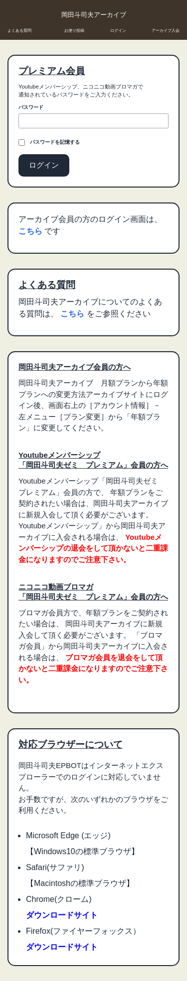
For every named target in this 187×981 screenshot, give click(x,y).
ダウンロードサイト (62, 915)
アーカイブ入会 (166, 30)
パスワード (30, 107)
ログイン (118, 30)
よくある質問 (19, 30)
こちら (31, 231)
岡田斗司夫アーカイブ (93, 14)
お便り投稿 (74, 30)
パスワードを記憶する (55, 142)
